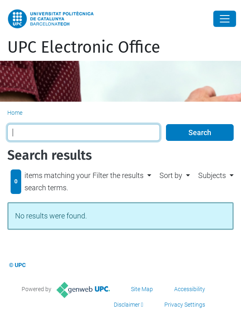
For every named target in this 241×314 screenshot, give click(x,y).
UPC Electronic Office (83, 47)
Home (14, 112)
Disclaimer (127, 304)
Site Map (142, 289)
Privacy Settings (184, 304)
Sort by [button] (170, 175)
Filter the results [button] (118, 175)
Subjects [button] (212, 175)
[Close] (224, 19)
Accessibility (189, 289)
